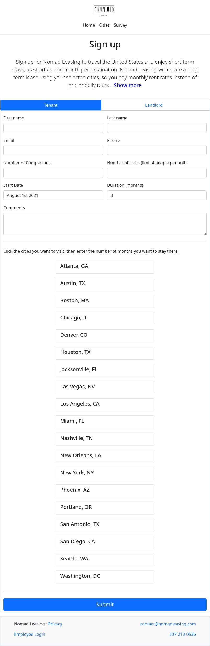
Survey (120, 25)
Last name (117, 118)
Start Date (13, 185)
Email (8, 140)
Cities (104, 25)
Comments (14, 207)
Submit (105, 604)
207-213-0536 (182, 634)
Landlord (154, 105)
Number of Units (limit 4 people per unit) (147, 163)
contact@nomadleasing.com (168, 624)
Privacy (55, 624)
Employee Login (29, 634)
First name (13, 118)
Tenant (50, 105)
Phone (113, 140)
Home (89, 25)
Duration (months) (125, 185)
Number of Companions (27, 163)
